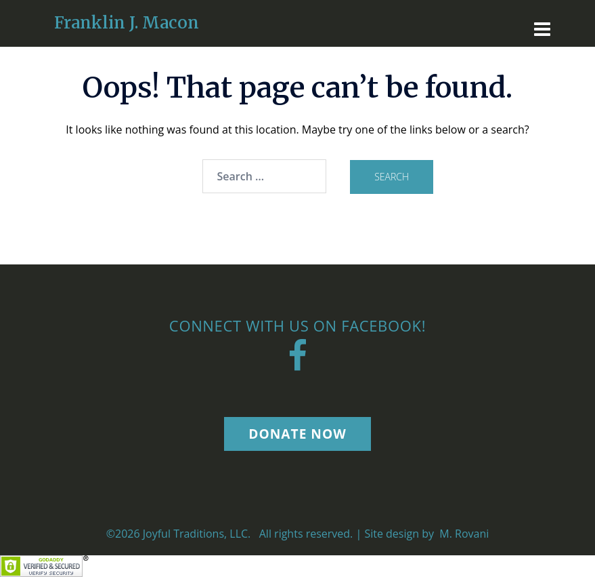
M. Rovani (463, 533)
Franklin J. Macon (126, 22)
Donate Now (297, 433)
